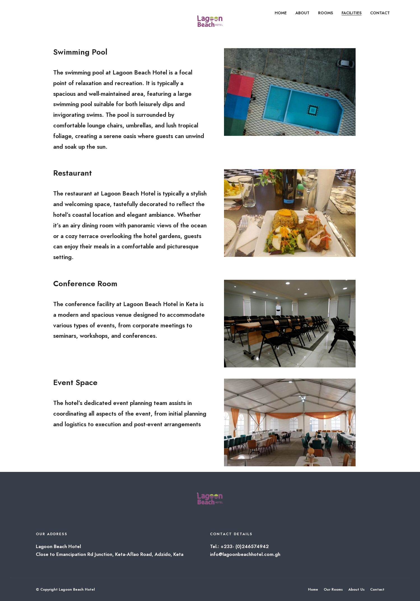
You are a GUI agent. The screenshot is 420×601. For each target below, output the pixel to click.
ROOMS (325, 13)
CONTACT (380, 13)
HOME (281, 13)
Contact (377, 589)
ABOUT (302, 13)
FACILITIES (351, 13)
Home (313, 589)
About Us (356, 589)
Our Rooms (333, 589)
